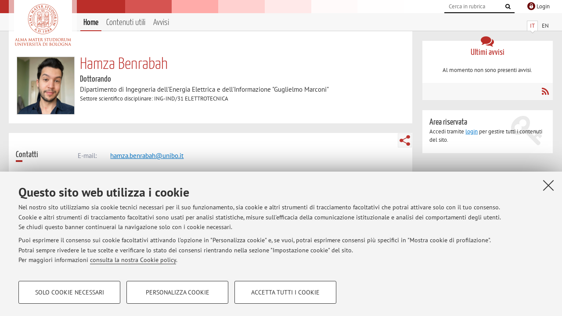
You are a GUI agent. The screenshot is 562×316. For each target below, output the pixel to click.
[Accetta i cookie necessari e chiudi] (548, 185)
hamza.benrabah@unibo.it (147, 155)
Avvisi (161, 22)
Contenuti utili (125, 22)
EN (545, 25)
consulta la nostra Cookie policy (133, 260)
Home (90, 22)
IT (532, 25)
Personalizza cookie (177, 292)
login (471, 131)
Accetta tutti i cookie (285, 292)
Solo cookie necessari (69, 292)
